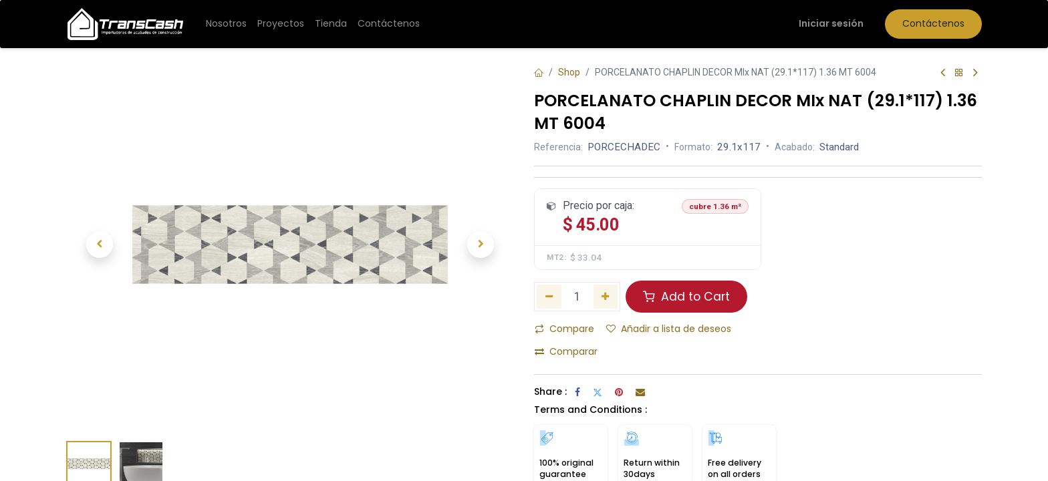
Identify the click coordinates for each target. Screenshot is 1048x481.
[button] (99, 244)
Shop (569, 72)
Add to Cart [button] (686, 297)
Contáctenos (933, 23)
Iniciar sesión (831, 23)
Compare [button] (564, 328)
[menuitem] (226, 24)
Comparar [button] (566, 351)
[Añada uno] (606, 297)
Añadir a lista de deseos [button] (668, 328)
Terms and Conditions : (590, 409)
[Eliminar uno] (549, 297)
